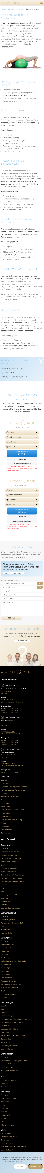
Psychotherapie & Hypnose (11, 984)
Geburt (3, 926)
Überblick (4, 848)
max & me (4, 1108)
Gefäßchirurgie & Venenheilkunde (13, 961)
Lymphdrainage (8, 372)
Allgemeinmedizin (7, 945)
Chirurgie (4, 955)
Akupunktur (5, 951)
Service (3, 800)
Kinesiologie (5, 968)
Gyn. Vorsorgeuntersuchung (11, 858)
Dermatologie (7, 1002)
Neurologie (5, 971)
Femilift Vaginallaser (8, 872)
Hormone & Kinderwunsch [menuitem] (10, 1074)
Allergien (4, 1012)
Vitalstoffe (4, 1084)
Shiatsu (4, 991)
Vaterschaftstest (7, 1150)
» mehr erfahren (22, 641)
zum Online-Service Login (10, 797)
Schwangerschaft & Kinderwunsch (13, 1147)
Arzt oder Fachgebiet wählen (9, 580)
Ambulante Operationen (9, 862)
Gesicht (4, 1112)
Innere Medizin (6, 948)
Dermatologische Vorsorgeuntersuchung (15, 1019)
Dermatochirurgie (7, 1016)
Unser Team (5, 783)
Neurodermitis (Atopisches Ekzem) (13, 1036)
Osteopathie (5, 974)
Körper (3, 1118)
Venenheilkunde (7, 1049)
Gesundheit (10, 9)
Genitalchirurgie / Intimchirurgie (12, 875)
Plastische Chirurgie (8, 981)
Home (3, 9)
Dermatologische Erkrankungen (12, 1022)
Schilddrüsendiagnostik (9, 988)
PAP (2, 891)
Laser (3, 1122)
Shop (3, 1130)
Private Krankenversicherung (11, 820)
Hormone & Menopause (9, 1071)
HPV (2, 888)
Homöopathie (6, 964)
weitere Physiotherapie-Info (14, 376)
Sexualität (4, 898)
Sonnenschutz (6, 1039)
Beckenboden (6, 1133)
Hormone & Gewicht (8, 1064)
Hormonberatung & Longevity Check (14, 1061)
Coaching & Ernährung (9, 1080)
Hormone (4, 885)
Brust (3, 865)
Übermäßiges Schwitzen (9, 1046)
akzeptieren (35, 1167)
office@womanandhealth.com (22, 463)
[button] (41, 3)
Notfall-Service (6, 803)
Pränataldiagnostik (8, 920)
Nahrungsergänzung (8, 1143)
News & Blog (5, 806)
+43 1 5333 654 (10, 700)
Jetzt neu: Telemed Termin (10, 852)
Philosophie (5, 813)
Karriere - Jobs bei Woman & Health (14, 790)
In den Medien (6, 816)
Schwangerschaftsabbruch (10, 895)
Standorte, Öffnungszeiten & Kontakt (14, 787)
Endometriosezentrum (9, 868)
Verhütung (4, 905)
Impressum (5, 826)
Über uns (5, 776)
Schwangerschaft (8, 913)
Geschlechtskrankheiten (10, 1029)
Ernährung (5, 958)
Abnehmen (5, 1102)
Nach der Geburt (7, 933)
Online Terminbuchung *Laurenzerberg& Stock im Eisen (22, 453)
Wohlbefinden (7, 1054)
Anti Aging (4, 1077)
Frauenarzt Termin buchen (10, 855)
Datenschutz (5, 833)
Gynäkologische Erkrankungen (12, 878)
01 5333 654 (22, 459)
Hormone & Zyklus (7, 1067)
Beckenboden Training (12, 368)
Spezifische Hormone (8, 994)
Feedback (4, 793)
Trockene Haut (6, 1042)
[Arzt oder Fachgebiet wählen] (22, 583)
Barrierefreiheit (6, 830)
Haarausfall (5, 1032)
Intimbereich (5, 1115)
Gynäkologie (6, 845)
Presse (3, 823)
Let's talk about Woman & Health (13, 810)
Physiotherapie (19, 9)
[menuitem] (22, 780)
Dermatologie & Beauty (9, 1137)
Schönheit (5, 1092)
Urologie (4, 998)
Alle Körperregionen (8, 1125)
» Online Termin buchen (13, 573)
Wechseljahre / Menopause (11, 908)
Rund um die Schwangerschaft (12, 923)
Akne (3, 1009)
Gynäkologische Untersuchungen (13, 882)
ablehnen (20, 1167)
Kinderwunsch (6, 901)
